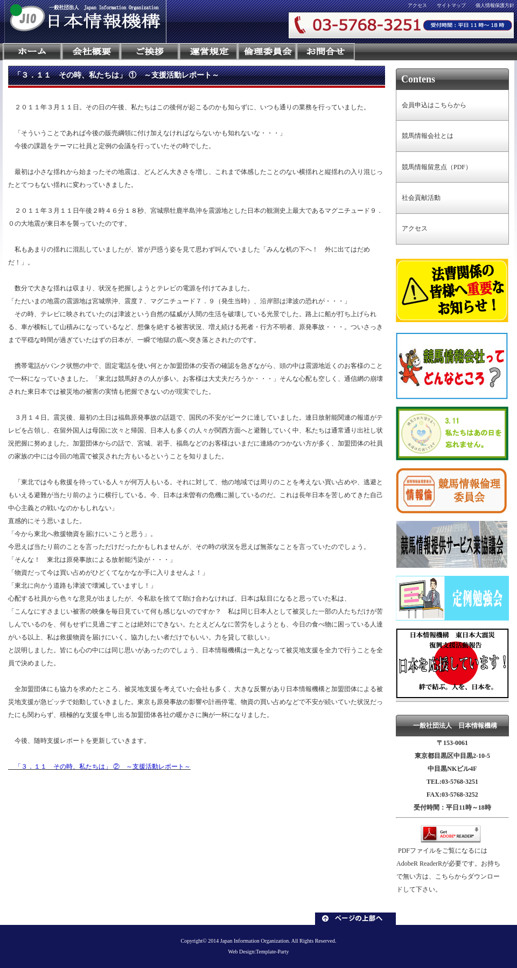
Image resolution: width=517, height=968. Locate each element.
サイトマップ (451, 5)
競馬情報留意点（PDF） (437, 167)
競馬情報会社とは (427, 136)
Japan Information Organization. (255, 941)
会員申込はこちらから (434, 105)
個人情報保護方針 (495, 5)
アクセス (417, 5)
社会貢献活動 (421, 197)
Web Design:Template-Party (258, 952)
